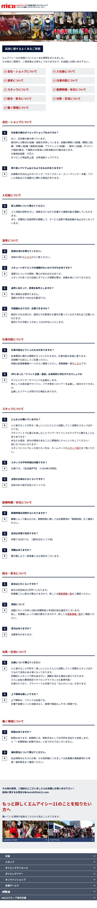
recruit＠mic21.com (38, 792)
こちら (28, 257)
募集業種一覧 (65, 593)
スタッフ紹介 (74, 448)
